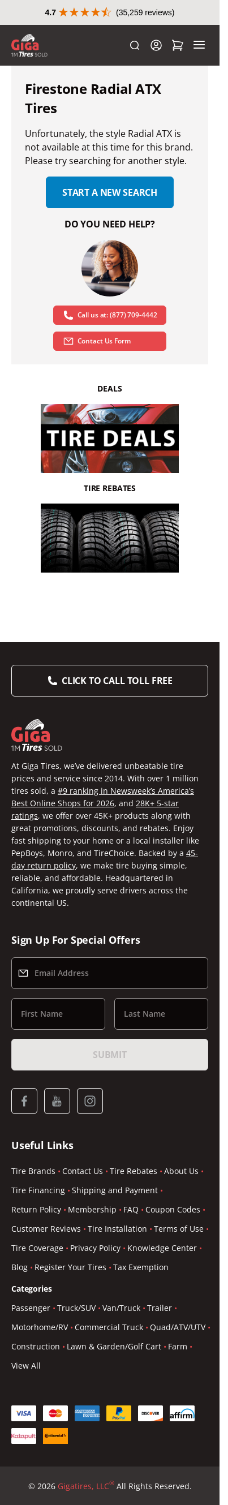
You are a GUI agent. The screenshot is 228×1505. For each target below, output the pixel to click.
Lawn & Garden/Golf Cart (114, 1346)
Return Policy (36, 1209)
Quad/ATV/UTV (177, 1327)
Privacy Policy (95, 1247)
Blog (19, 1267)
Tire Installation (117, 1228)
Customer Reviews (46, 1228)
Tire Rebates (133, 1171)
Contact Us (82, 1171)
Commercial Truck (109, 1327)
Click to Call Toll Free (117, 680)
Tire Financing (38, 1190)
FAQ (131, 1209)
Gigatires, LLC (86, 1486)
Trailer (159, 1307)
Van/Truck (121, 1307)
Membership (92, 1209)
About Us (181, 1171)
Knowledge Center (162, 1247)
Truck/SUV (76, 1307)
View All (26, 1365)
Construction (35, 1346)
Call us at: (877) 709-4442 (110, 315)
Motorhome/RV (39, 1327)
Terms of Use (179, 1228)
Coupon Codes (172, 1209)
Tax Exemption (141, 1267)
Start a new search (109, 192)
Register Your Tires (70, 1267)
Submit (110, 1054)
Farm (177, 1346)
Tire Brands (33, 1171)
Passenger (30, 1307)
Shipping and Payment (115, 1190)
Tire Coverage (37, 1247)
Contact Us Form (97, 341)
